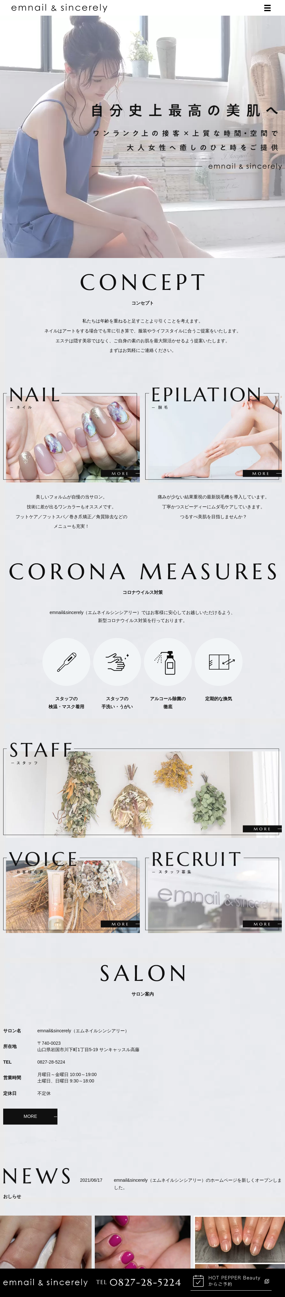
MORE (30, 1116)
